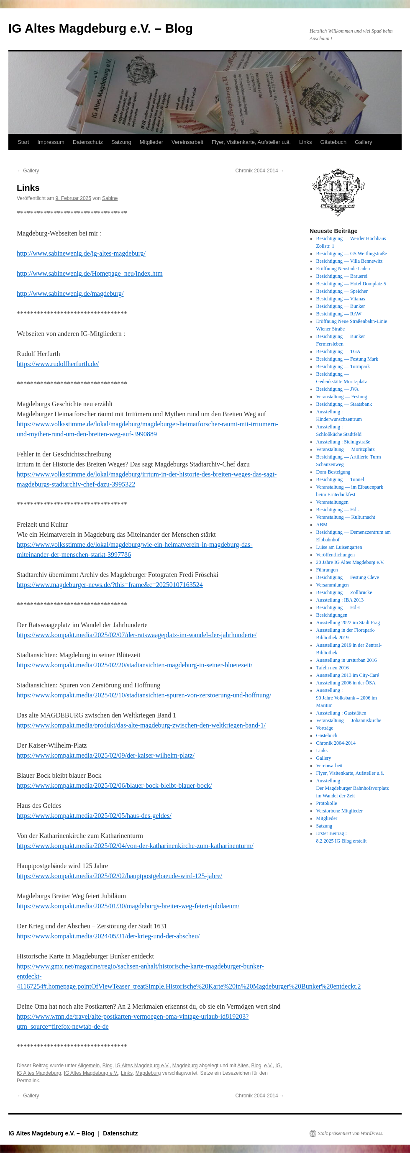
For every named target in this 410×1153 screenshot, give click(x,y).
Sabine (110, 198)
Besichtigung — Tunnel (340, 479)
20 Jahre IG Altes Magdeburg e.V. (350, 562)
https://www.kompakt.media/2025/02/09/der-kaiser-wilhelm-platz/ (106, 755)
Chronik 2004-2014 (260, 171)
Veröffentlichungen (335, 555)
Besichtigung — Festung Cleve (347, 577)
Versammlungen (332, 585)
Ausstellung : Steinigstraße (343, 442)
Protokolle (326, 803)
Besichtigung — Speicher (342, 291)
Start (23, 142)
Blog (107, 1065)
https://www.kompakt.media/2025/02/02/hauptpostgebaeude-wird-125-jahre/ (119, 875)
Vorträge (324, 728)
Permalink (28, 1081)
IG (278, 1065)
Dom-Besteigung (333, 472)
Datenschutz (88, 142)
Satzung (121, 142)
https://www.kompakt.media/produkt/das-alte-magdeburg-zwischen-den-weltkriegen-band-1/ (141, 725)
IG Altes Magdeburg (39, 1073)
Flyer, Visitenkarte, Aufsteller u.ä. (251, 142)
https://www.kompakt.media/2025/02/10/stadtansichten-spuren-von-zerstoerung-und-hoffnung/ (144, 695)
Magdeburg (185, 1065)
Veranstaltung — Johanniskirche (349, 720)
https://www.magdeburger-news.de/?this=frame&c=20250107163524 (110, 584)
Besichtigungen (332, 615)
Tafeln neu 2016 (332, 668)
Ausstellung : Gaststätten (341, 713)
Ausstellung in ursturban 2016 (346, 660)
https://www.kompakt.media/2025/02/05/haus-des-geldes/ (94, 815)
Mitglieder (151, 142)
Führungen (327, 570)
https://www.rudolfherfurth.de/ (58, 363)
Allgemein (88, 1065)
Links (305, 142)
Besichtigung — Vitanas (340, 299)
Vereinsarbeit (187, 142)
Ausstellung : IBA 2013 (340, 600)
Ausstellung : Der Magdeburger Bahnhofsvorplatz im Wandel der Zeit (352, 788)
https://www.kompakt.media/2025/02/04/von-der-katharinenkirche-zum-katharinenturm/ (135, 845)
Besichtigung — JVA (337, 389)
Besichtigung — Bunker (340, 306)
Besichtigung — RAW (338, 314)
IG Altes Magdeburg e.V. (142, 1065)
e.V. (268, 1065)
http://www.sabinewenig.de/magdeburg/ (70, 293)
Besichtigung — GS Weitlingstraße (351, 253)
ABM (322, 525)
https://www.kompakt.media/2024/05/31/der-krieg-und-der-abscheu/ (108, 936)
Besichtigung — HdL (337, 509)
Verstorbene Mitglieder (339, 811)
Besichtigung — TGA (338, 351)
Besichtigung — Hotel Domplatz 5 (351, 284)
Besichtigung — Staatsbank (344, 404)
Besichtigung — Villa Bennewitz (349, 261)
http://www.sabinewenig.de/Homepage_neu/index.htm (90, 273)
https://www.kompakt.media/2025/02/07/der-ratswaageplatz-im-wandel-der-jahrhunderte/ (136, 634)
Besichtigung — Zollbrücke (344, 592)
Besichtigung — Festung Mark (347, 359)
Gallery (363, 142)
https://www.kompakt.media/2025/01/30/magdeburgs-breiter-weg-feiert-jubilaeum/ (128, 906)
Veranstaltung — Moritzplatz (345, 449)
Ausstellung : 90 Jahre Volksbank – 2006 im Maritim (346, 697)
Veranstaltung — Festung (341, 397)
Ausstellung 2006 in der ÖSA (346, 683)
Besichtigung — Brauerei (342, 276)
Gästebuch (333, 142)
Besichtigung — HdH (338, 607)
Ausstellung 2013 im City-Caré (347, 675)
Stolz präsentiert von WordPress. (351, 1133)
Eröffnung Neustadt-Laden (343, 269)
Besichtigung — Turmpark (343, 366)
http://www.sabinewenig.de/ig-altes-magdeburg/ (81, 253)
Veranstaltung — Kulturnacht (345, 517)
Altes (243, 1065)
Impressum (50, 142)
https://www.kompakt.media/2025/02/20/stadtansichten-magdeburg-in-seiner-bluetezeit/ (135, 665)
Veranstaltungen (332, 502)
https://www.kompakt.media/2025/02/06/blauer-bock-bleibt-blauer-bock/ (114, 785)
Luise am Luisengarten (339, 547)
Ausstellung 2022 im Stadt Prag (348, 622)
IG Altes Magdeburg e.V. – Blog (100, 28)
